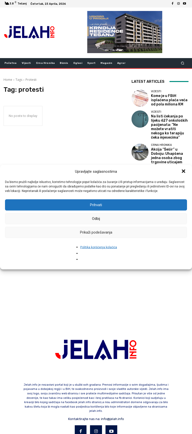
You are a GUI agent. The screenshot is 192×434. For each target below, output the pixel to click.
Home (8, 80)
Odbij (96, 218)
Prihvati (96, 205)
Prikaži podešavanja (96, 232)
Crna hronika (161, 137)
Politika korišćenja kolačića (98, 247)
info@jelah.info (112, 396)
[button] (184, 171)
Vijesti (156, 92)
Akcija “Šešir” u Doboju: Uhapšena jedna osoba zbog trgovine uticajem (167, 145)
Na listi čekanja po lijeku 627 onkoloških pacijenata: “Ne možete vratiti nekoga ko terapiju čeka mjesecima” (169, 122)
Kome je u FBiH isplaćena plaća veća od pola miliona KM (169, 100)
